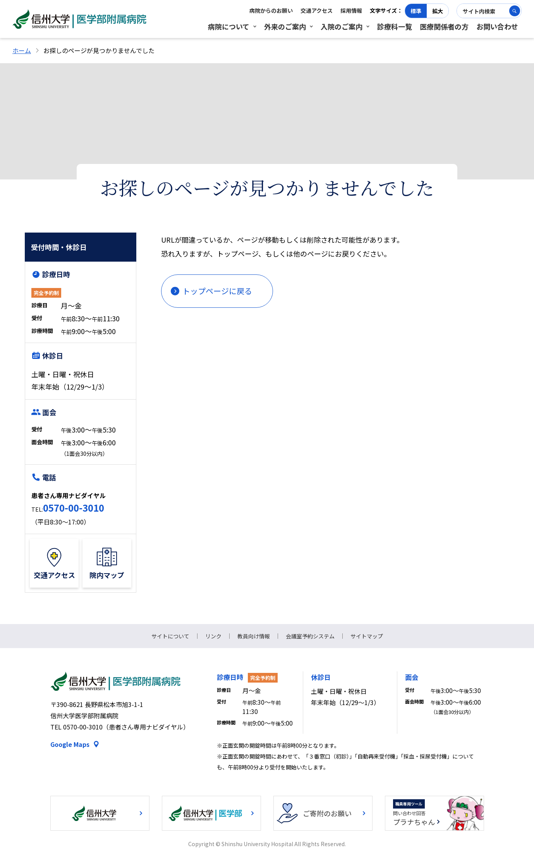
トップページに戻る (217, 291)
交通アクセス (316, 10)
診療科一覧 (394, 26)
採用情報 (351, 10)
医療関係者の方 (444, 26)
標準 (415, 11)
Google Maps (69, 744)
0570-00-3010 (73, 507)
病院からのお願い (271, 10)
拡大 (437, 11)
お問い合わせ (497, 26)
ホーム (21, 50)
